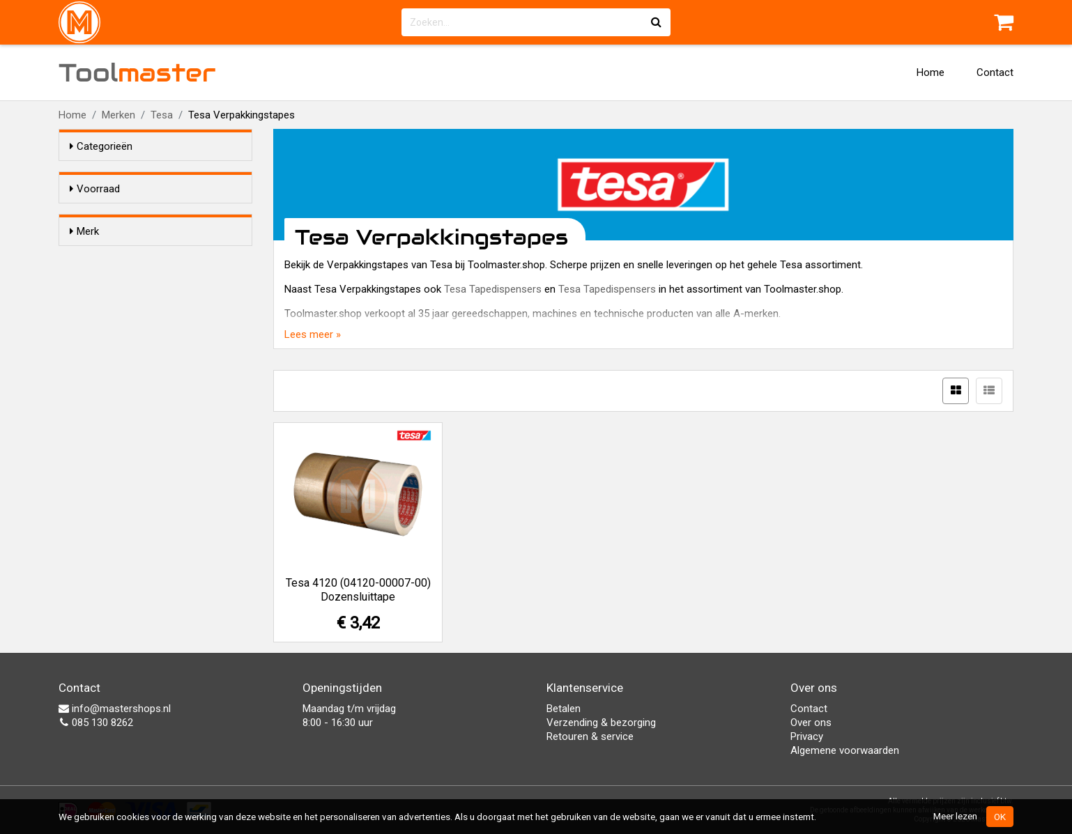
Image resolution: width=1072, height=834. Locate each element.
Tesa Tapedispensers (493, 289)
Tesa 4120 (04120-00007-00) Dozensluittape (358, 589)
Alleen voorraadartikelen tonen (160, 215)
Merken (118, 115)
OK (1000, 816)
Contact (995, 72)
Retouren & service (590, 736)
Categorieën (101, 146)
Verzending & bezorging (601, 722)
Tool (137, 72)
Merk (84, 256)
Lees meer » (312, 334)
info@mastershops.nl (115, 708)
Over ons (811, 722)
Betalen (563, 708)
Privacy (806, 736)
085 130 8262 (96, 722)
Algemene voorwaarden (844, 750)
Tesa (162, 115)
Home (930, 72)
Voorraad (95, 189)
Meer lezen (955, 815)
